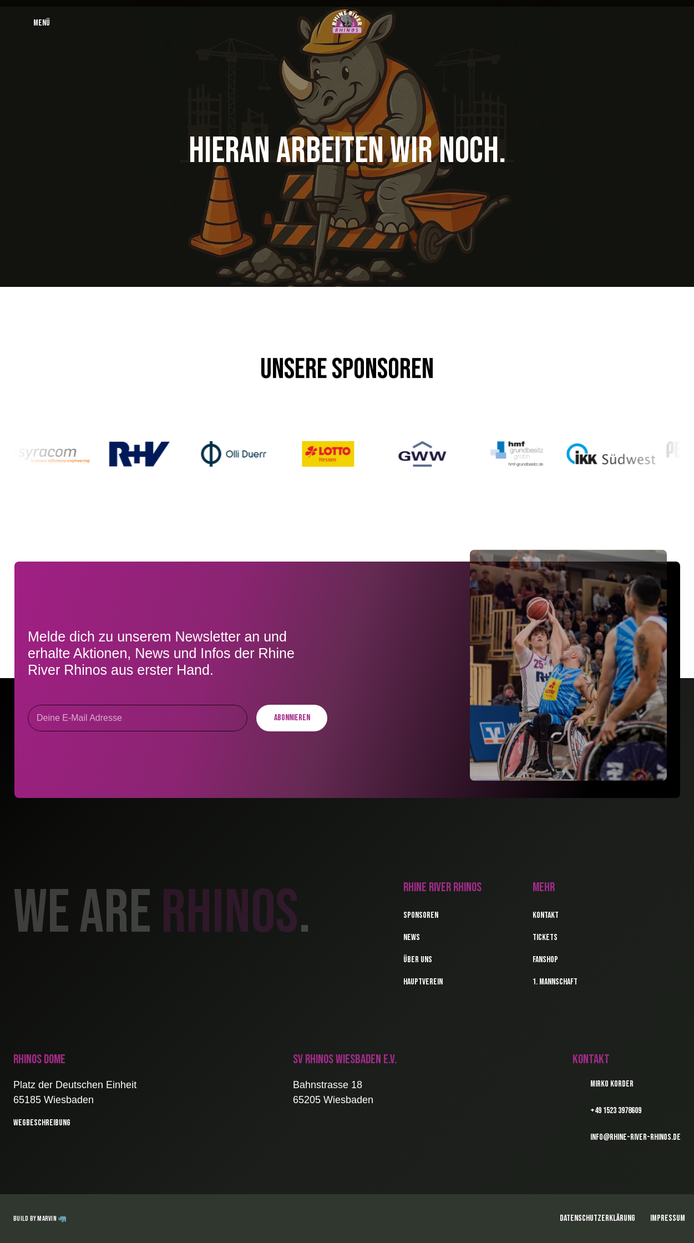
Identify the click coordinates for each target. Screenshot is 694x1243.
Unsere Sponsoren (347, 369)
